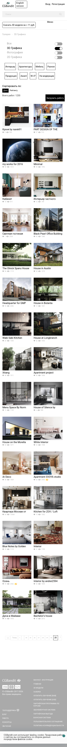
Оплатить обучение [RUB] (45, 696)
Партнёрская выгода (43, 714)
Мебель (39, 66)
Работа (5, 718)
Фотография (15, 52)
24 (26, 637)
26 (34, 637)
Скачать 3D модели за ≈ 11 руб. (19, 25)
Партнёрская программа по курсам (46, 705)
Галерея (6, 34)
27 (38, 637)
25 (30, 637)
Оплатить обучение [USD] (45, 700)
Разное (51, 66)
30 (51, 637)
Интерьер (10, 66)
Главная (37, 684)
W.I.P (33, 76)
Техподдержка (9, 710)
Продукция (11, 76)
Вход (47, 4)
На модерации (46, 76)
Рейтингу (14, 90)
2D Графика (14, 57)
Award (24, 76)
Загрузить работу (55, 98)
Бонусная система (42, 718)
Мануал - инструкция (43, 680)
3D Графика (20, 34)
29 (47, 637)
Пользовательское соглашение (48, 722)
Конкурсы (7, 722)
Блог (4, 714)
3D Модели (38, 688)
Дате (5, 90)
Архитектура (25, 66)
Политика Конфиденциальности (49, 726)
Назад (14, 637)
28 (43, 637)
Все (9, 43)
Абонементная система (44, 710)
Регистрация (58, 4)
